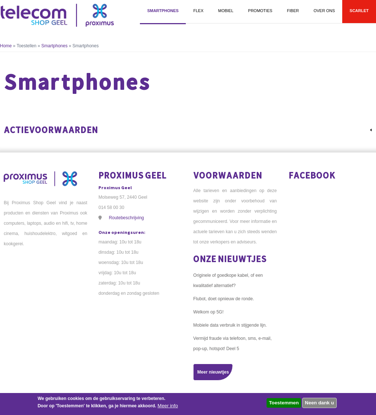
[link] (188, 129)
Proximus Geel (132, 175)
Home (6, 45)
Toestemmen (284, 402)
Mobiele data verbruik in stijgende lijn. (230, 325)
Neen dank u (319, 402)
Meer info (168, 405)
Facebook (312, 175)
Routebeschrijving (126, 217)
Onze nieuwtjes (230, 258)
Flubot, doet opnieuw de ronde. (223, 298)
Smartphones (54, 45)
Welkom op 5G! (208, 312)
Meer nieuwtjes (213, 372)
